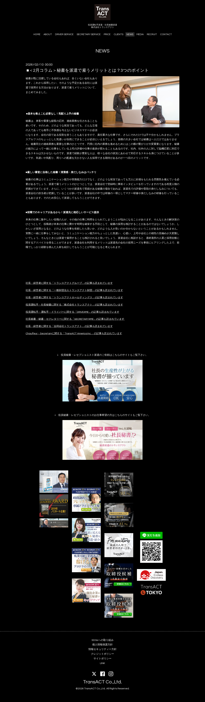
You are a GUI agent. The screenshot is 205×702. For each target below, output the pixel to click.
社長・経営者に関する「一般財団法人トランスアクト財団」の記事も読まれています (74, 290)
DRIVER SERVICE (64, 34)
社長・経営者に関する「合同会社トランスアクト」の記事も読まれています (69, 326)
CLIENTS (118, 34)
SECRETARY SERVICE (89, 34)
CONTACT (166, 34)
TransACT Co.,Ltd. (102, 681)
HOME (36, 34)
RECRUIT (152, 34)
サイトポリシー (102, 658)
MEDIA (140, 34)
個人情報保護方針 (102, 644)
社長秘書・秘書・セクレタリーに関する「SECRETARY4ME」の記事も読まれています (75, 319)
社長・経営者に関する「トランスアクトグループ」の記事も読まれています (69, 283)
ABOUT (48, 34)
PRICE (107, 34)
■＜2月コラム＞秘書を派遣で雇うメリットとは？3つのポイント (87, 70)
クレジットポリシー (102, 654)
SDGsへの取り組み (103, 640)
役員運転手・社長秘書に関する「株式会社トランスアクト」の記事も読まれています (74, 304)
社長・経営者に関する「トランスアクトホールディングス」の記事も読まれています (74, 297)
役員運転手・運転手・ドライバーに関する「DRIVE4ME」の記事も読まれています (72, 312)
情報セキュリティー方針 (102, 649)
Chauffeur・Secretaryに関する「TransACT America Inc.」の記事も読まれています (74, 333)
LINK (102, 663)
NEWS (130, 34)
